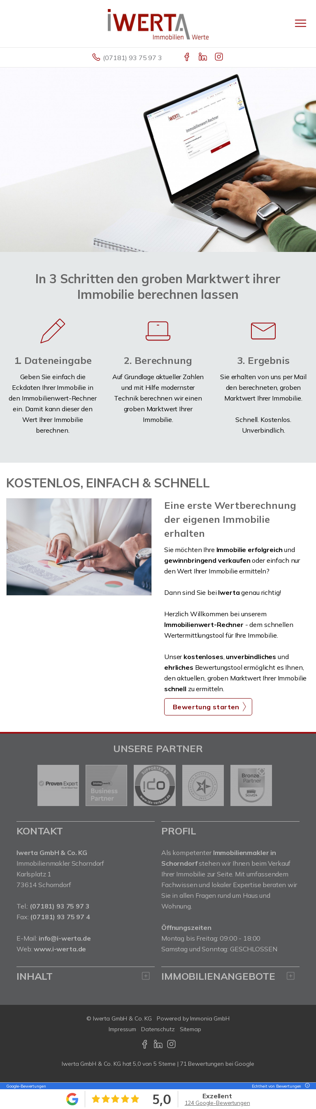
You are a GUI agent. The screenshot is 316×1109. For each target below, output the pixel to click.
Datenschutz (158, 1029)
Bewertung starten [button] (206, 707)
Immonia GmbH (210, 1018)
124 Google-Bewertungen (217, 1103)
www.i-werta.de (60, 949)
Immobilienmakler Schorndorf (60, 863)
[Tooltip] (306, 1086)
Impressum (122, 1029)
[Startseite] (158, 23)
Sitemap (190, 1029)
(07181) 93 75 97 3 (132, 58)
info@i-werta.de (65, 938)
